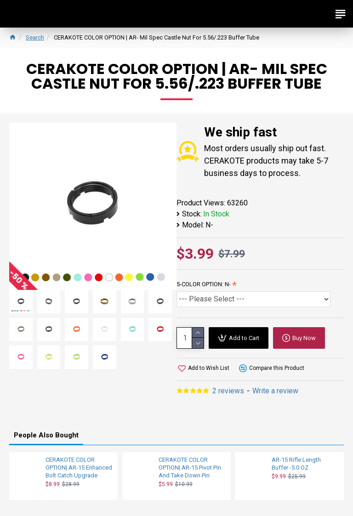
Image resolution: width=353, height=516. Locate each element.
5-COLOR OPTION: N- (203, 284)
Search (35, 37)
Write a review (275, 390)
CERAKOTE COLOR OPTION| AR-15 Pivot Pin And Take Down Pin (190, 467)
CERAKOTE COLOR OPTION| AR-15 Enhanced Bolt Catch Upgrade (79, 467)
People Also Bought (46, 435)
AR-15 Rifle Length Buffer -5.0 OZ (296, 463)
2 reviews (228, 390)
